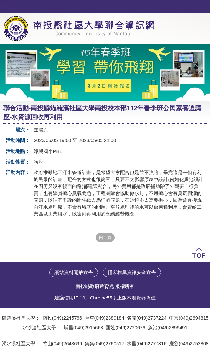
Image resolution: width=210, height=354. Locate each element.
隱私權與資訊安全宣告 (132, 272)
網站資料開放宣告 (73, 272)
